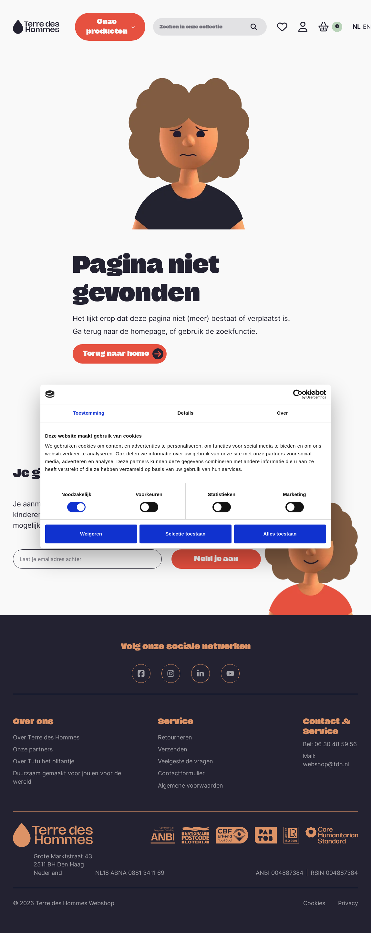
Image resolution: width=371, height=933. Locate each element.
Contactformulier (181, 773)
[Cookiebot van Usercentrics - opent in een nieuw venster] (298, 394)
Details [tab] (186, 413)
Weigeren (91, 533)
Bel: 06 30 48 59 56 (330, 744)
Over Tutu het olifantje (43, 761)
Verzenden (172, 749)
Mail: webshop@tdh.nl (326, 760)
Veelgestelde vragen (185, 761)
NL (356, 26)
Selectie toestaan (185, 533)
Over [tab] (282, 413)
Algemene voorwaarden (190, 785)
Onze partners (33, 749)
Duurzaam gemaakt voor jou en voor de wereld (67, 777)
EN (367, 26)
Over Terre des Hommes (46, 737)
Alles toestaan (279, 533)
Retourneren (175, 737)
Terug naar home (116, 353)
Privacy (348, 903)
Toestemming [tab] (89, 413)
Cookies (314, 903)
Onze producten (110, 26)
